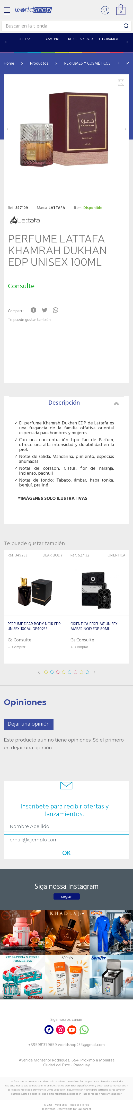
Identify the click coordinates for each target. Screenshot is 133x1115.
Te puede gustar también (29, 320)
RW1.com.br (84, 1109)
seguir (66, 896)
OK (66, 853)
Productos (39, 63)
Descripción (83, 403)
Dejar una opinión (29, 724)
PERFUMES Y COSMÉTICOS (87, 63)
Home (9, 63)
